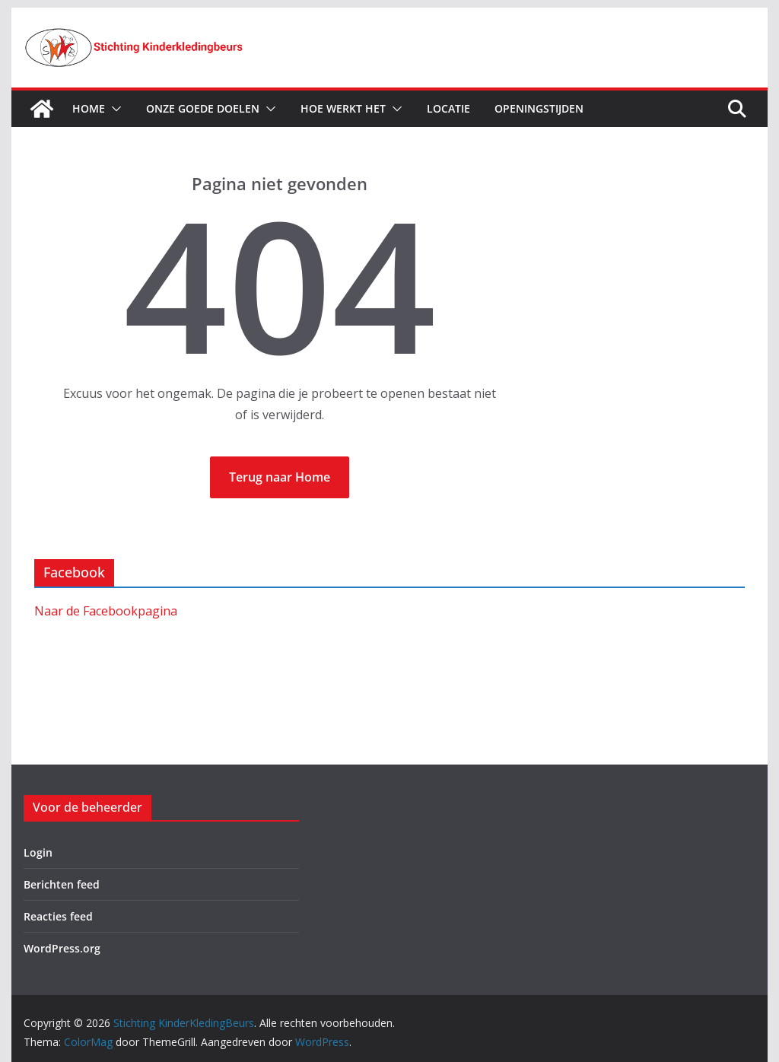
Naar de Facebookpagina (105, 611)
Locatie (448, 108)
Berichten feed (62, 884)
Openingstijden (538, 108)
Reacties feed (58, 916)
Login (38, 852)
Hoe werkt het (343, 108)
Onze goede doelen (202, 108)
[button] (113, 108)
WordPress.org (62, 948)
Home (88, 108)
